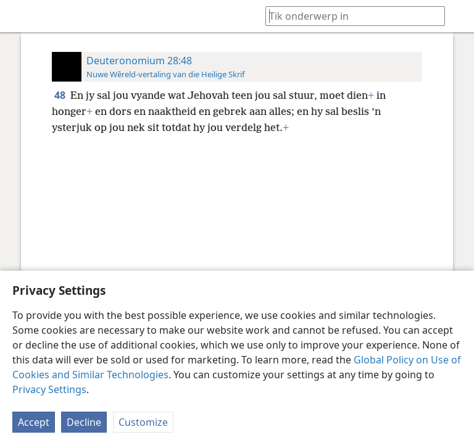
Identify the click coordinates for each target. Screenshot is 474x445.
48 (61, 95)
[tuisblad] (18, 16)
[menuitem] (18, 16)
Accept (33, 422)
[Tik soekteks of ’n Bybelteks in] (349, 16)
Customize (143, 422)
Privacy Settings (49, 389)
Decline (84, 422)
